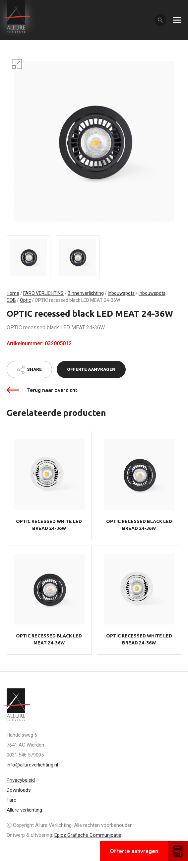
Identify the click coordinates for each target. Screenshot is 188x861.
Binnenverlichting (86, 293)
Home (13, 293)
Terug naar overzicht (52, 390)
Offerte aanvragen (91, 369)
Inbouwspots (121, 293)
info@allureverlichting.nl (32, 765)
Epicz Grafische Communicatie (87, 835)
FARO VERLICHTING (43, 293)
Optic (25, 300)
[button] (17, 64)
